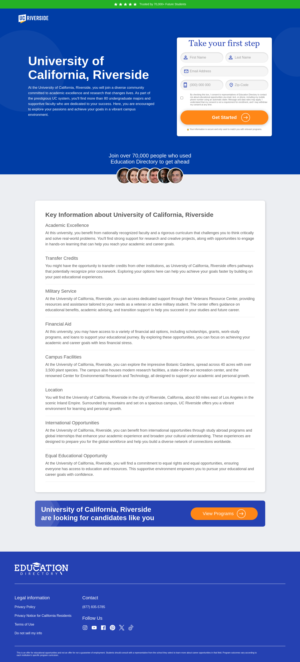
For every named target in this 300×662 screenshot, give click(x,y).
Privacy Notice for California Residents (43, 615)
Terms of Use (24, 624)
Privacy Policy (25, 607)
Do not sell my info (28, 633)
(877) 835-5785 (93, 607)
